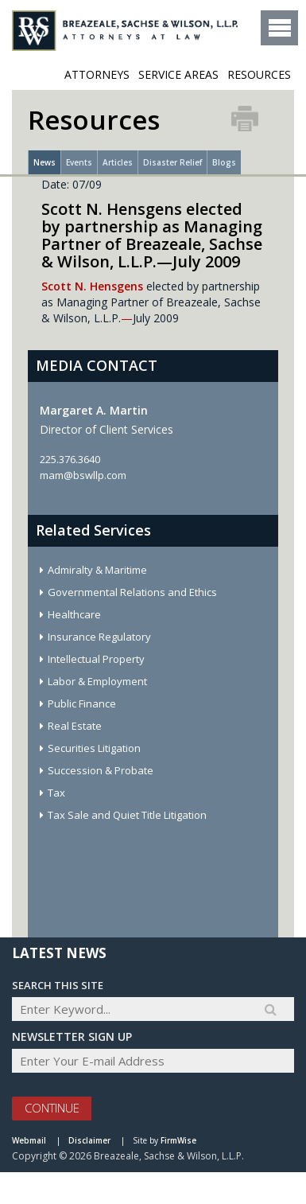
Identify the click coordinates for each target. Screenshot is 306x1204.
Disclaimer (89, 1140)
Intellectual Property (96, 659)
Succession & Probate (100, 770)
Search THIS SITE (57, 985)
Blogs (224, 162)
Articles (118, 162)
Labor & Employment (97, 681)
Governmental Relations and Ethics (132, 592)
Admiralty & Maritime (97, 570)
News (44, 162)
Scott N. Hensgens (92, 286)
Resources (259, 74)
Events (79, 162)
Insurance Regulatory (99, 636)
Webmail (29, 1140)
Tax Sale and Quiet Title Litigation (127, 815)
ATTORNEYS (97, 74)
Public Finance (82, 703)
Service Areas (178, 74)
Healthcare (74, 614)
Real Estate (75, 726)
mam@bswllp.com (83, 475)
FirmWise (178, 1140)
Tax (56, 792)
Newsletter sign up (72, 1036)
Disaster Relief (172, 162)
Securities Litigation (94, 748)
